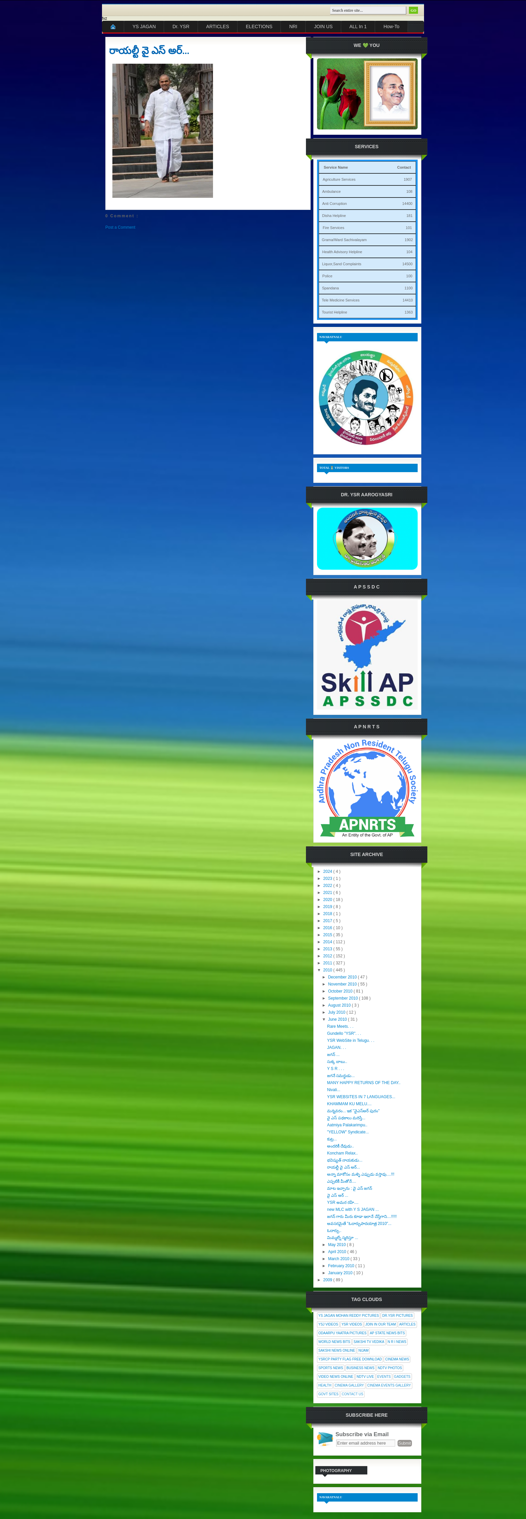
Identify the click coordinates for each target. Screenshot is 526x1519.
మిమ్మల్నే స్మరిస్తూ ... (342, 1237)
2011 (328, 963)
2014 (328, 942)
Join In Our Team (380, 1324)
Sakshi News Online (336, 1350)
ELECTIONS (259, 26)
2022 (328, 885)
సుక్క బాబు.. (337, 1061)
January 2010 (341, 1273)
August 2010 (340, 1005)
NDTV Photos (390, 1368)
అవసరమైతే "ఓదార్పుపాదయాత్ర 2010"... (359, 1223)
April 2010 (337, 1251)
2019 (328, 906)
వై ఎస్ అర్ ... (337, 1195)
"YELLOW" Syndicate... (348, 1132)
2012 (328, 956)
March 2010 (339, 1258)
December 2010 (343, 977)
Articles (407, 1324)
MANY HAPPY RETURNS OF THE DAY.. (364, 1082)
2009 (328, 1280)
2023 (328, 878)
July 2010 (337, 1012)
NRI (293, 26)
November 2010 (343, 984)
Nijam (363, 1350)
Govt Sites (328, 1394)
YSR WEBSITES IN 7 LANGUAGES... (361, 1096)
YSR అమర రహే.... (343, 1202)
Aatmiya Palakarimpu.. (347, 1125)
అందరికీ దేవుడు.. (340, 1146)
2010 (328, 970)
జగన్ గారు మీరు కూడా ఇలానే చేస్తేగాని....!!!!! (362, 1216)
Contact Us (352, 1394)
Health (324, 1385)
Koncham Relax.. (342, 1153)
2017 (328, 920)
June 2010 (338, 1019)
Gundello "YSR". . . (344, 1033)
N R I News (397, 1342)
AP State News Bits (387, 1333)
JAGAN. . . (336, 1047)
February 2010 (341, 1265)
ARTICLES (217, 26)
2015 (328, 935)
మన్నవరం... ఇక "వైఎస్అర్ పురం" (353, 1111)
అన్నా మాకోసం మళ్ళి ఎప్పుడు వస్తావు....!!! (360, 1174)
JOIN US (323, 26)
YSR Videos (351, 1324)
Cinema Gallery (349, 1385)
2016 (328, 927)
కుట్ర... (332, 1139)
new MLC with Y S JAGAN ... (353, 1209)
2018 (328, 913)
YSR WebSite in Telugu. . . (350, 1040)
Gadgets (402, 1377)
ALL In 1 (358, 26)
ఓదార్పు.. (334, 1230)
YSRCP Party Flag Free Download (350, 1359)
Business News (360, 1368)
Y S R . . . (335, 1068)
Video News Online (335, 1377)
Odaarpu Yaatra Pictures (342, 1333)
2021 (328, 892)
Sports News (330, 1368)
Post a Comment (120, 227)
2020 (328, 899)
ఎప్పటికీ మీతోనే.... (341, 1181)
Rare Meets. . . (340, 1026)
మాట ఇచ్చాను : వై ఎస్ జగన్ (349, 1188)
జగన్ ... (333, 1054)
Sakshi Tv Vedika (369, 1342)
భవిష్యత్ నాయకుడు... (344, 1160)
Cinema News (397, 1359)
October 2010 (341, 991)
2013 (328, 949)
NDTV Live (365, 1377)
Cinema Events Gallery (389, 1385)
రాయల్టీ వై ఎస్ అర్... (149, 50)
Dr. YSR (180, 26)
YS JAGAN (144, 26)
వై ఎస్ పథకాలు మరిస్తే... (346, 1118)
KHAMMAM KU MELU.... (349, 1104)
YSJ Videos (328, 1324)
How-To (391, 26)
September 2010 (343, 998)
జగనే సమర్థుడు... (341, 1075)
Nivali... (333, 1089)
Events (384, 1377)
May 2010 (337, 1244)
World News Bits (334, 1342)
